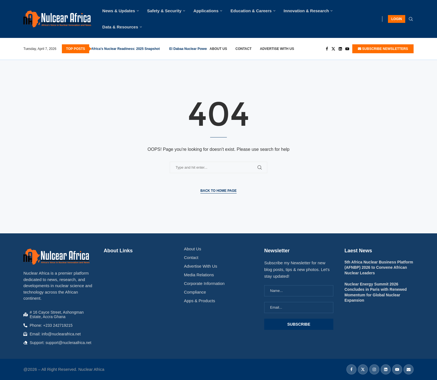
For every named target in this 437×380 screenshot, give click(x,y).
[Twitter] (333, 49)
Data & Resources (120, 27)
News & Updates (118, 10)
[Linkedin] (340, 49)
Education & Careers (251, 10)
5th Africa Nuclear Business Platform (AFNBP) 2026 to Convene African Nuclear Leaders (378, 267)
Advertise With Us (277, 49)
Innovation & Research (306, 10)
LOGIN (396, 19)
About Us (218, 49)
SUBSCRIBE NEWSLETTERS (383, 49)
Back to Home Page (218, 191)
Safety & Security (164, 10)
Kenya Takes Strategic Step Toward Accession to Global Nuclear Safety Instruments (141, 49)
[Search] (411, 19)
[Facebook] (327, 49)
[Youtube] (347, 49)
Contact (244, 49)
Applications (206, 10)
